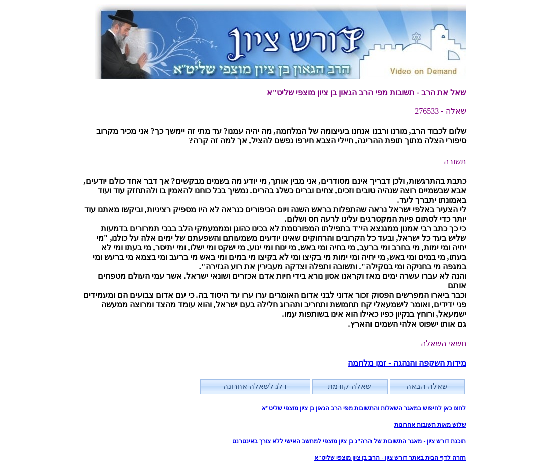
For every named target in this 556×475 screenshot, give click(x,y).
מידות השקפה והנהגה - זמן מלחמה (407, 363)
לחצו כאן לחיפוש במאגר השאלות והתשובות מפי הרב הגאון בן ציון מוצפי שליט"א (364, 408)
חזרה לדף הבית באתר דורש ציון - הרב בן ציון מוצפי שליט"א (390, 457)
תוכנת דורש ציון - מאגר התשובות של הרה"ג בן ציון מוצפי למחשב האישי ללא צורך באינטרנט (349, 441)
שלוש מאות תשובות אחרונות (430, 424)
